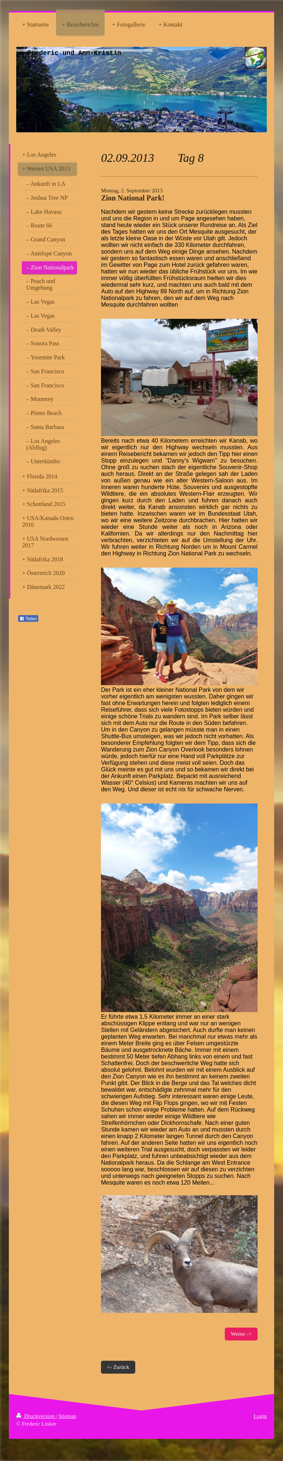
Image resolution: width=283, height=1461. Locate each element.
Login (260, 1416)
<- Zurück (118, 1367)
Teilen (28, 618)
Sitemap (67, 1416)
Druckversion (36, 1416)
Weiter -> (241, 1334)
